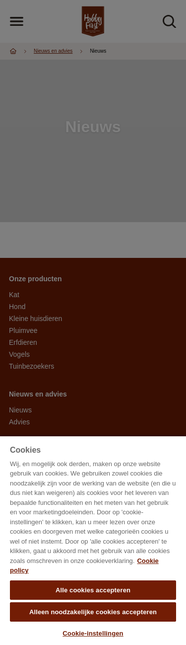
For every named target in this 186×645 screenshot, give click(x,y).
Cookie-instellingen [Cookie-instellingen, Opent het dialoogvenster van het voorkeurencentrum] (92, 633)
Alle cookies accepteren (93, 590)
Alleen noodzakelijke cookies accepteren (93, 612)
